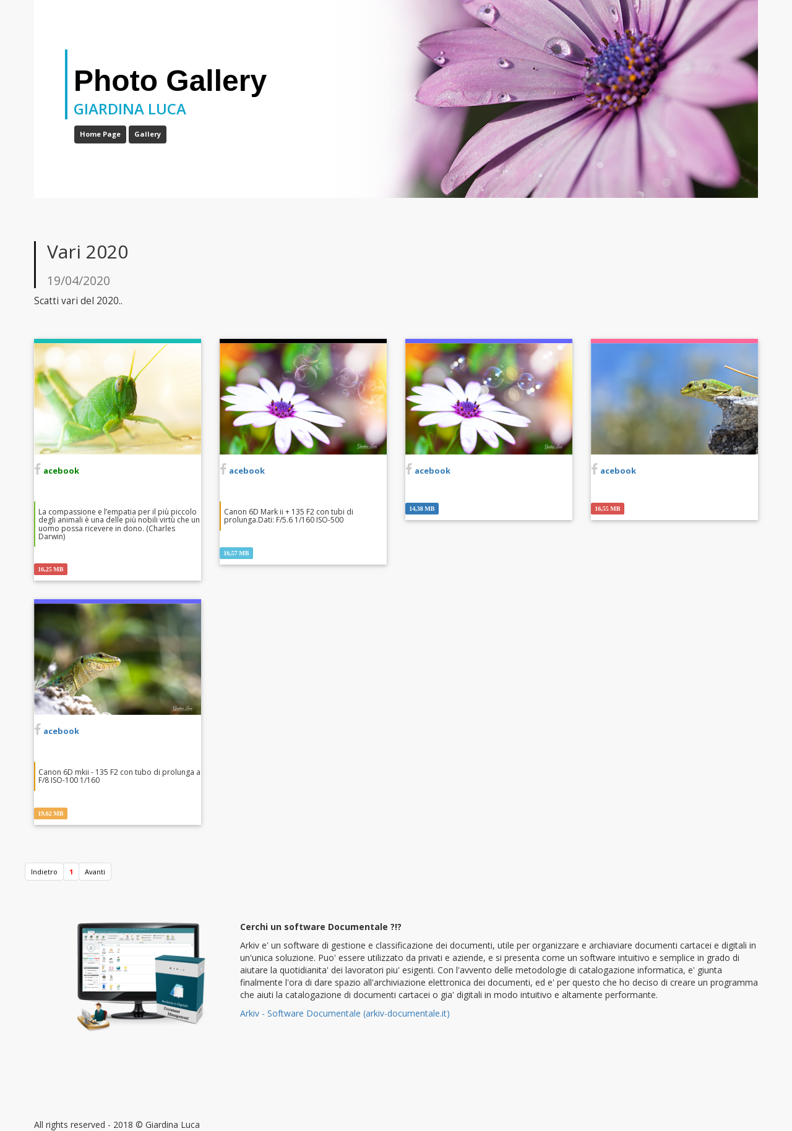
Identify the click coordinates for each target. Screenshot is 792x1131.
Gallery (147, 134)
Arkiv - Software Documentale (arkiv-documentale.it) (345, 1013)
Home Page (100, 134)
